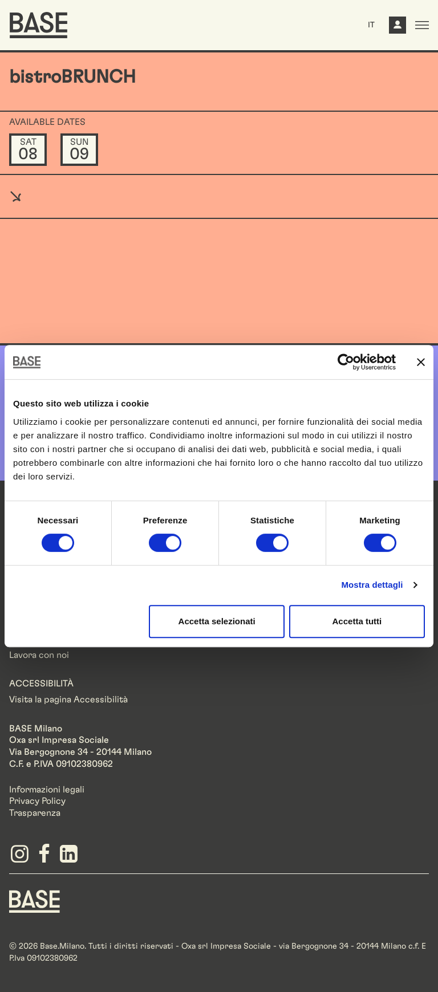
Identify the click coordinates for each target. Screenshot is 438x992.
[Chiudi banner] (421, 362)
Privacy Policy (37, 801)
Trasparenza (34, 813)
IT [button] (371, 25)
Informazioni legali (46, 789)
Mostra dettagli (372, 584)
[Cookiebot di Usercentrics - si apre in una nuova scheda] (346, 362)
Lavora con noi (39, 655)
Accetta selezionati (217, 621)
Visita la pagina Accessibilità (68, 699)
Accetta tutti (357, 621)
